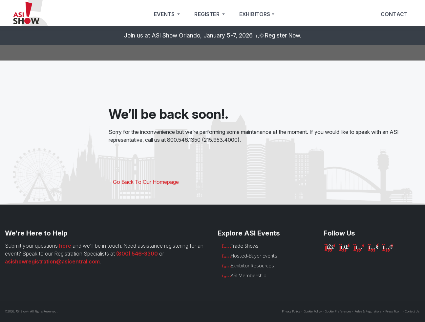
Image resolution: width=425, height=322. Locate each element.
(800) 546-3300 (137, 253)
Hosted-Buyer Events (254, 256)
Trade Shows (245, 246)
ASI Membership (248, 275)
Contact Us (412, 311)
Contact (394, 14)
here (65, 245)
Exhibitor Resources (252, 265)
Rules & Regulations (367, 311)
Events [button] (165, 14)
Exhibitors (254, 14)
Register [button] (207, 14)
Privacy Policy (291, 311)
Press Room (393, 311)
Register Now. (283, 35)
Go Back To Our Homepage (146, 182)
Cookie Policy (313, 311)
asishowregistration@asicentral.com (52, 261)
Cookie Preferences (338, 311)
